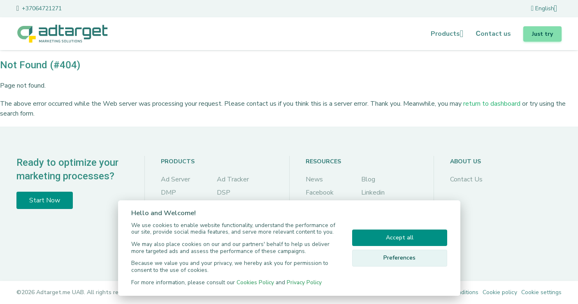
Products (445, 33)
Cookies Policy (255, 282)
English (542, 8)
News (314, 179)
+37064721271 (42, 8)
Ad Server (175, 179)
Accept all (399, 237)
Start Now (44, 200)
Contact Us (466, 179)
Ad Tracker (233, 179)
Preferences (399, 258)
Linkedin (373, 192)
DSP (223, 192)
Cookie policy (500, 292)
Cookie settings (541, 292)
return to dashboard (491, 103)
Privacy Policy (304, 282)
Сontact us (493, 33)
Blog (368, 179)
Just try (542, 34)
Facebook (320, 192)
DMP (168, 192)
